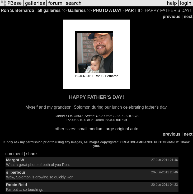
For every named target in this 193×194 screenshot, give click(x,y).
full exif (121, 120)
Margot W (15, 160)
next (188, 16)
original (122, 129)
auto (134, 129)
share (31, 153)
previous (171, 16)
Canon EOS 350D (68, 116)
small (82, 129)
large (109, 129)
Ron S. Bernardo (17, 10)
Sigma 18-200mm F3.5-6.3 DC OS (111, 116)
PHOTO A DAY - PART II (116, 10)
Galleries (77, 10)
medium (95, 129)
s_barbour (15, 172)
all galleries (48, 10)
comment (14, 153)
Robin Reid (16, 184)
